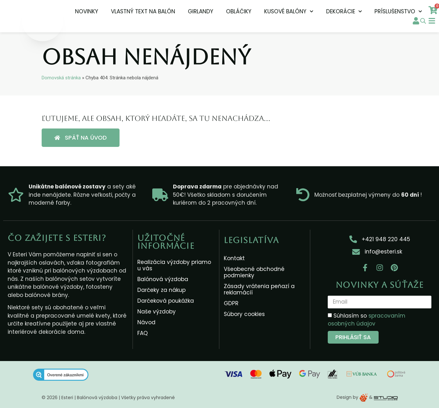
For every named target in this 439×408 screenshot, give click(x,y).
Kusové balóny (288, 11)
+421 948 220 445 (386, 239)
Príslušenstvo (398, 11)
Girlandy (200, 11)
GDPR (231, 303)
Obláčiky (238, 11)
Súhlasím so (366, 320)
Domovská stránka (61, 78)
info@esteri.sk (383, 251)
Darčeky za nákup (161, 290)
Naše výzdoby (156, 311)
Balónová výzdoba (162, 279)
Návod (146, 322)
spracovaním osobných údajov (366, 320)
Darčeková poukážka (165, 301)
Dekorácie (344, 11)
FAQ (142, 333)
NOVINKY (86, 11)
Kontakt (234, 258)
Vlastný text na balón (143, 11)
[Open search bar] (423, 21)
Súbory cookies (244, 314)
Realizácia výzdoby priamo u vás (174, 265)
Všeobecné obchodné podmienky (254, 272)
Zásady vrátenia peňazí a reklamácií (259, 289)
